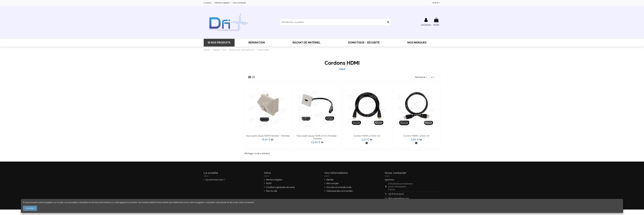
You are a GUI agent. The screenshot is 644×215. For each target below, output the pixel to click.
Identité (329, 179)
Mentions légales (222, 3)
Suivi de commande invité (338, 187)
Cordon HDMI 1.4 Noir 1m (416, 136)
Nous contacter (239, 3)
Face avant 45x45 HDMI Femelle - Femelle (268, 136)
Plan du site (271, 191)
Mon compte (332, 183)
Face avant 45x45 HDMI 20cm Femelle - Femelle (317, 137)
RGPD (269, 183)
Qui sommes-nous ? (215, 179)
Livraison (208, 3)
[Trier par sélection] (421, 77)
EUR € (436, 3)
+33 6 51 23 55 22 (396, 194)
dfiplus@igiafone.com (398, 198)
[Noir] (367, 143)
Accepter (30, 208)
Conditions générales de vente (280, 187)
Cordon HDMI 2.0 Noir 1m (366, 136)
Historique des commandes (339, 191)
